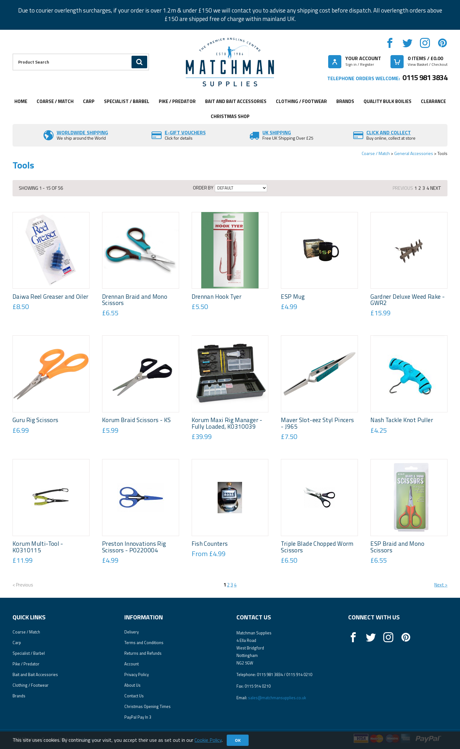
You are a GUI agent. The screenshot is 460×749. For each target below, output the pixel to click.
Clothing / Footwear (301, 101)
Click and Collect (388, 132)
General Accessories (413, 153)
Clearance (433, 101)
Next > (440, 584)
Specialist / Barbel (126, 101)
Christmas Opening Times (147, 706)
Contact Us (134, 696)
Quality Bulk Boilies (387, 101)
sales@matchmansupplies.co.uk (277, 698)
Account (131, 664)
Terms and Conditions (143, 642)
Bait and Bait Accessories (235, 101)
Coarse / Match (55, 101)
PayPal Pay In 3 (137, 717)
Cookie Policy (208, 740)
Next (435, 188)
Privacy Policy (136, 674)
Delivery (131, 632)
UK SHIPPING (276, 132)
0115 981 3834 (424, 77)
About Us (132, 685)
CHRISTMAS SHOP (230, 116)
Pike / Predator (177, 101)
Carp (89, 101)
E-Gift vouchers (185, 132)
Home (20, 101)
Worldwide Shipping (82, 132)
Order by (203, 187)
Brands (345, 101)
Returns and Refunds (143, 653)
